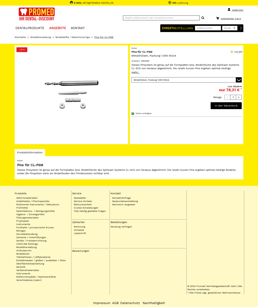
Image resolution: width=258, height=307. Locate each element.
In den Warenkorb (226, 105)
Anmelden (235, 9)
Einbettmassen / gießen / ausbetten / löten (41, 260)
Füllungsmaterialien (27, 217)
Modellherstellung (40, 37)
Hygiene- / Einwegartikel (30, 214)
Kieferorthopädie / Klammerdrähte (36, 276)
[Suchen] (202, 18)
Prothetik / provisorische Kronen (35, 227)
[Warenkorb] (229, 18)
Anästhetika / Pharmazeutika (32, 201)
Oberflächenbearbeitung (30, 263)
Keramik (20, 267)
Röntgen (21, 230)
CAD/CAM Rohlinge (27, 244)
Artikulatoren (23, 250)
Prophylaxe (22, 221)
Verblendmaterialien (27, 270)
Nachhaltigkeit (154, 303)
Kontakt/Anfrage (121, 198)
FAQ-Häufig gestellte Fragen (90, 211)
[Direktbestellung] (240, 28)
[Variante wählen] (186, 80)
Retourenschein (83, 204)
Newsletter (80, 198)
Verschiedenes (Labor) (28, 280)
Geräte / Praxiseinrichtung (31, 240)
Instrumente (23, 224)
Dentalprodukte (29, 27)
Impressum (101, 303)
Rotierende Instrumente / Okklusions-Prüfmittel (38, 206)
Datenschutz (130, 303)
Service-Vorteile (83, 201)
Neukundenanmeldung (125, 201)
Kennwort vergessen (123, 204)
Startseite (20, 37)
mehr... (135, 72)
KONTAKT (78, 27)
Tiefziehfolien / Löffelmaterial (33, 257)
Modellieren (23, 253)
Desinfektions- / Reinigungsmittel (35, 211)
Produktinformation (30, 153)
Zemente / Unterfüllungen (31, 237)
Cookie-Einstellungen (86, 207)
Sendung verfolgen (121, 226)
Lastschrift (80, 233)
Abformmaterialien (27, 198)
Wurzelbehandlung (27, 234)
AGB (115, 303)
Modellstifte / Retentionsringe (72, 37)
